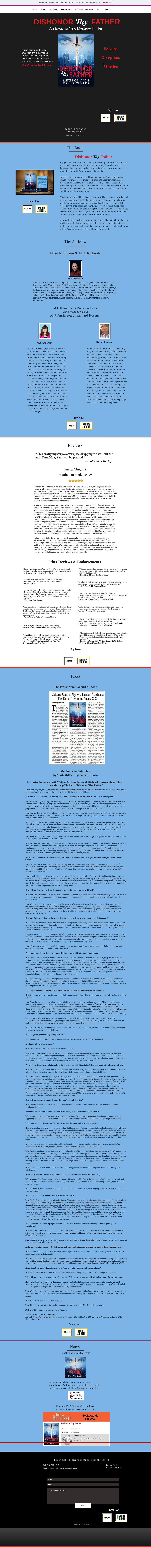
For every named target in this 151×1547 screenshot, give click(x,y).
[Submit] (83, 1505)
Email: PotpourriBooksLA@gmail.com (60, 1468)
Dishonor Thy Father (116, 790)
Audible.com (69, 1384)
